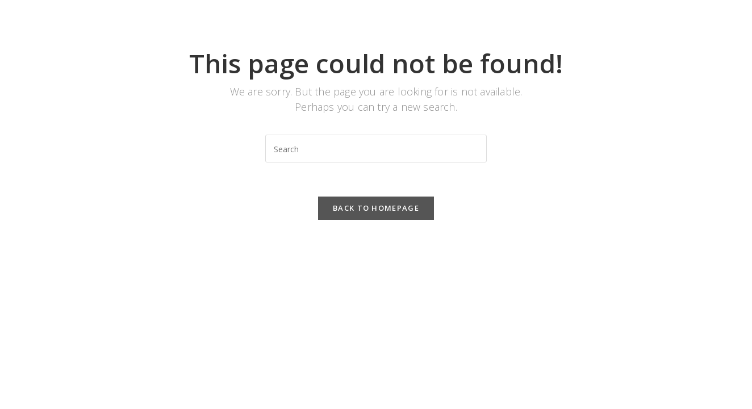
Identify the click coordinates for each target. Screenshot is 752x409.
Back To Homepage (376, 208)
